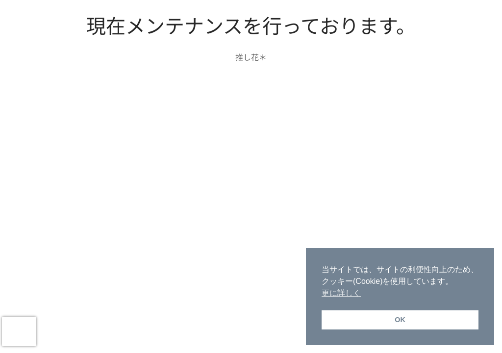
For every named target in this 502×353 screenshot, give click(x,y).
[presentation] (19, 331)
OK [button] (400, 320)
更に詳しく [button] (341, 293)
